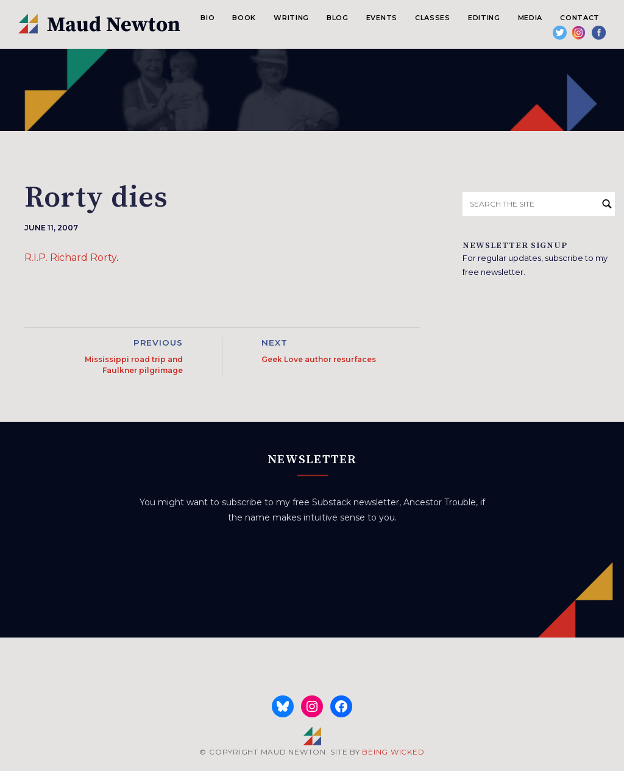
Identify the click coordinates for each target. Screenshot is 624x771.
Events (381, 17)
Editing (484, 17)
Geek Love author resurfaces (318, 359)
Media (530, 17)
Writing (291, 17)
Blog (338, 17)
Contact (580, 17)
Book (244, 17)
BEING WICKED (393, 751)
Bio (207, 17)
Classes (432, 17)
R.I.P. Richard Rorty (70, 257)
